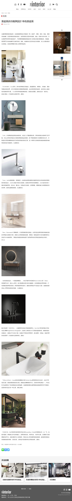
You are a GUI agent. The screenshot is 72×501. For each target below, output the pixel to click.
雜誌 (17, 9)
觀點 (54, 9)
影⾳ (44, 9)
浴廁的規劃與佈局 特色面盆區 (12, 480)
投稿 (30, 489)
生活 (39, 9)
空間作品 (23, 9)
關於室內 (23, 489)
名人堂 (49, 9)
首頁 (3, 13)
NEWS (29, 9)
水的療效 (53, 480)
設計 (35, 9)
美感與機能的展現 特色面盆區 (36, 480)
